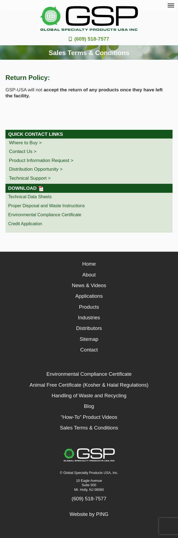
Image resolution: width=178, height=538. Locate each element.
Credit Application (25, 223)
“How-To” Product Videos (89, 417)
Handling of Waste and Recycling (89, 395)
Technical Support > (30, 178)
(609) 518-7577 (91, 39)
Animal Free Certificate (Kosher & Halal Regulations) (89, 385)
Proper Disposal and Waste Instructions (46, 205)
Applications (89, 296)
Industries (89, 317)
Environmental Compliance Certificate (44, 214)
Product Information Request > (41, 160)
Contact (89, 350)
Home (89, 264)
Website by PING (89, 514)
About (89, 275)
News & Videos (89, 285)
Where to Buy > (25, 142)
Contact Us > (23, 151)
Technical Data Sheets (30, 196)
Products (89, 307)
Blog (89, 406)
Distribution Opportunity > (36, 169)
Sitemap (89, 339)
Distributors (89, 328)
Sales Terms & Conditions (89, 428)
